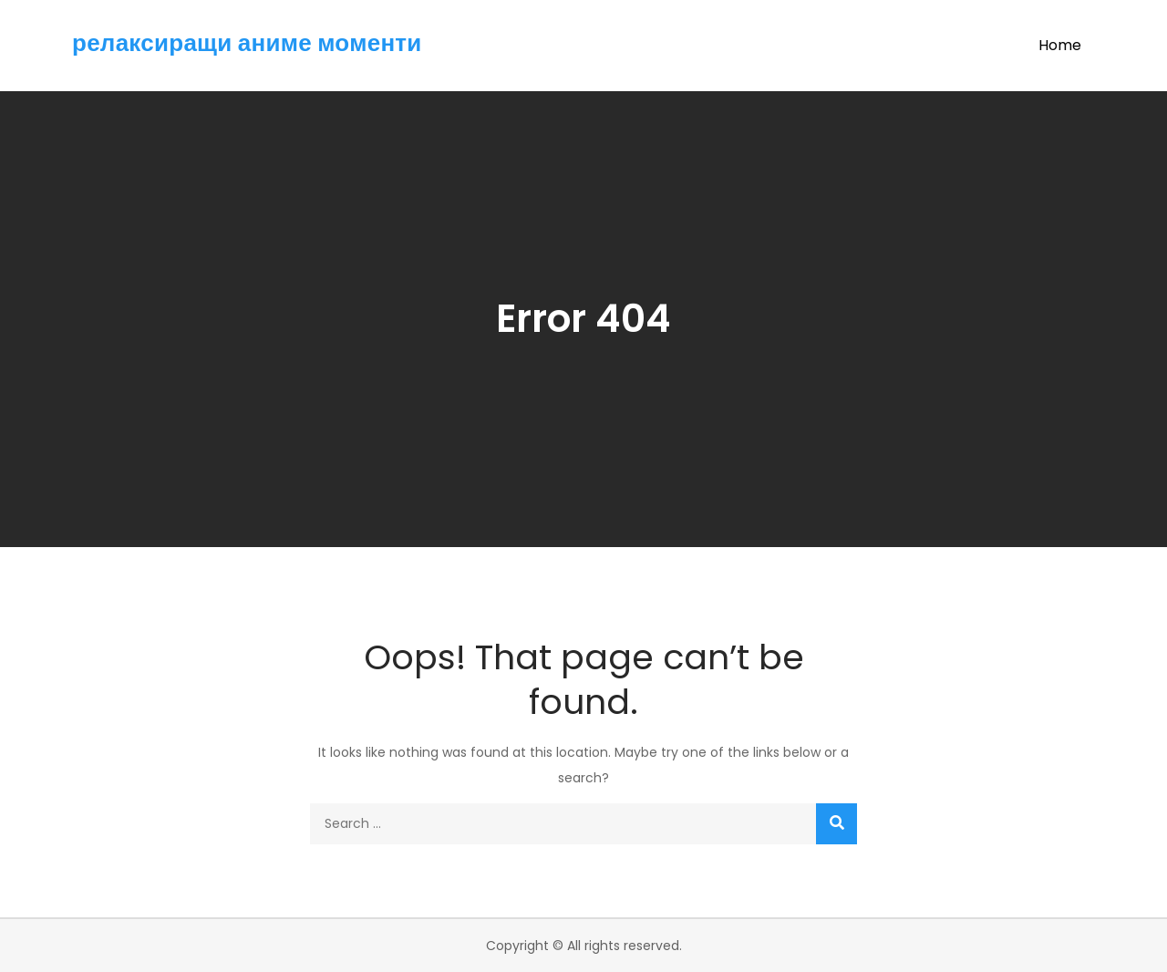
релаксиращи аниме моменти (247, 42)
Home (1059, 45)
